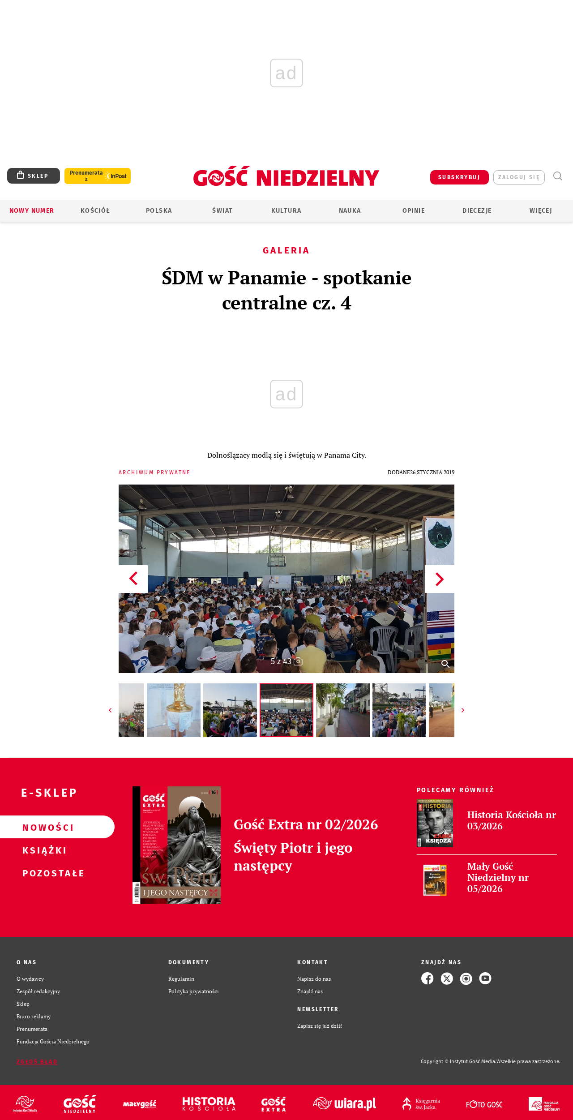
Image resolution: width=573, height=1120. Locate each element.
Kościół (96, 211)
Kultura (286, 211)
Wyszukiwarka (557, 176)
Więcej (541, 211)
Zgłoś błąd (37, 1062)
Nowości (43, 827)
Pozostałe (43, 873)
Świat (222, 211)
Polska (159, 211)
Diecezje (477, 211)
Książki (43, 850)
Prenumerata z (86, 176)
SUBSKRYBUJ (459, 177)
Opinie (413, 211)
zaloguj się (519, 177)
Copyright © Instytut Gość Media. (458, 1061)
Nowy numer (32, 211)
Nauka (350, 211)
